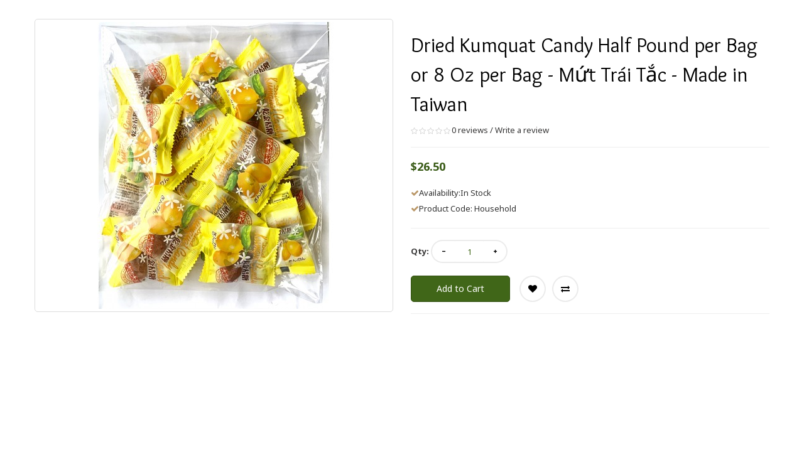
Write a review (522, 130)
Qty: (420, 251)
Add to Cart (460, 288)
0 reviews (470, 130)
